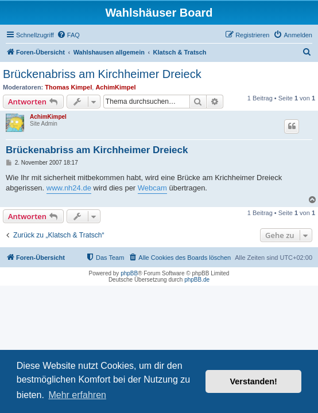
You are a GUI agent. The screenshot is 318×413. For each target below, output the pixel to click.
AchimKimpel (115, 87)
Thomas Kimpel (68, 87)
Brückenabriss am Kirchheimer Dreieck (102, 74)
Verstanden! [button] (253, 381)
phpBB (129, 273)
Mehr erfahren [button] (77, 395)
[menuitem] (68, 35)
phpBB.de (197, 279)
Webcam (152, 188)
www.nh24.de (68, 188)
